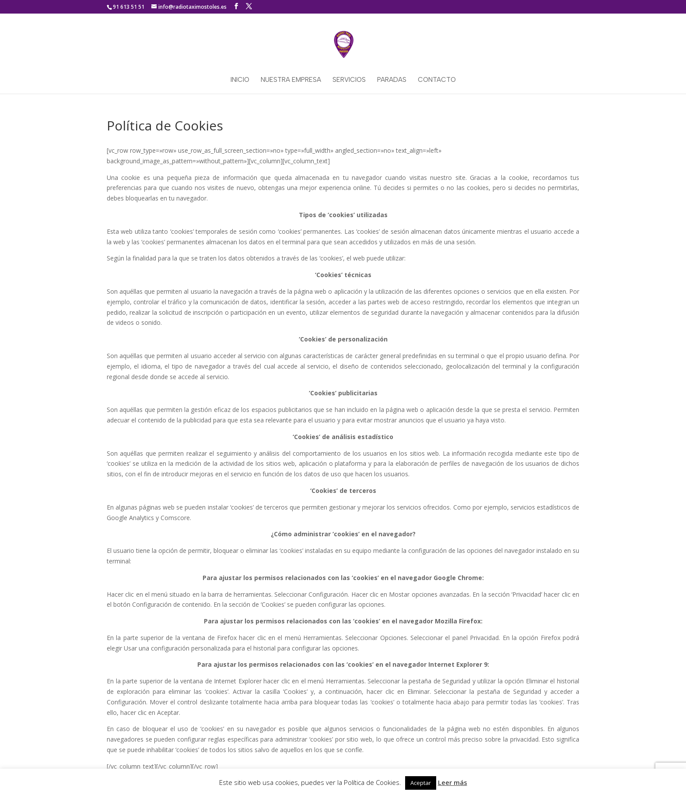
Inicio (240, 80)
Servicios (349, 80)
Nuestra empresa (291, 80)
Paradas (391, 80)
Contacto (437, 80)
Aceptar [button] (420, 783)
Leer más (452, 782)
